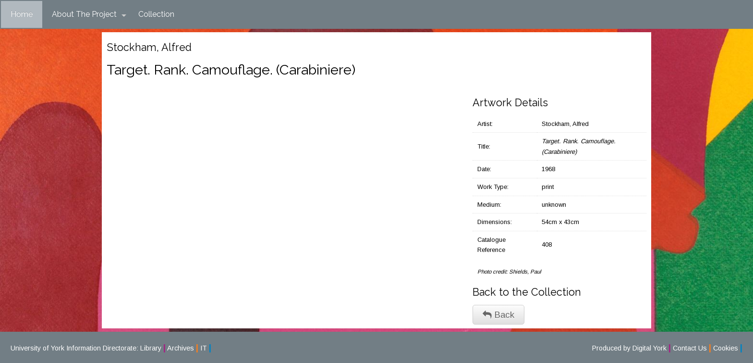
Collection (156, 14)
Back (498, 315)
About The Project (89, 14)
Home (22, 14)
